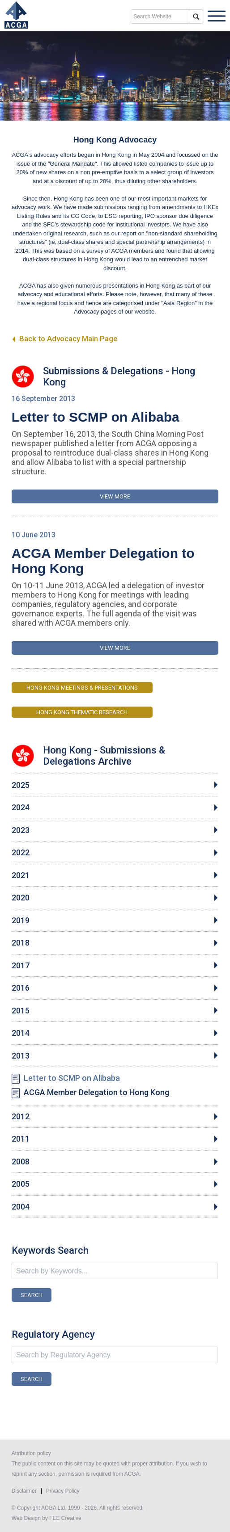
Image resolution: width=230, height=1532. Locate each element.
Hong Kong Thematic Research (82, 712)
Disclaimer (24, 1491)
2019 (21, 920)
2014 (21, 1033)
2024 (21, 807)
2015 (21, 1010)
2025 (21, 785)
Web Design (26, 1518)
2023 (21, 830)
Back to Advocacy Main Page (65, 338)
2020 (21, 897)
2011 (21, 1138)
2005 (21, 1184)
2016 (21, 988)
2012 (21, 1116)
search (196, 16)
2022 (21, 852)
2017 (21, 965)
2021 (21, 875)
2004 (21, 1206)
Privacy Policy (63, 1491)
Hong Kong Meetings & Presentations (82, 687)
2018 (21, 942)
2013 (21, 1055)
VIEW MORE (115, 496)
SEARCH (32, 1295)
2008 (21, 1161)
